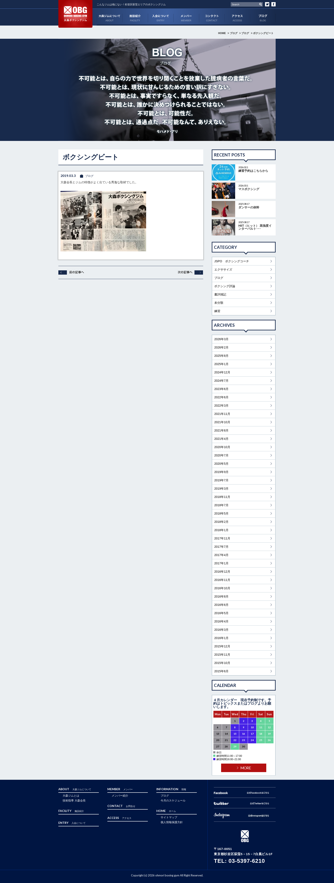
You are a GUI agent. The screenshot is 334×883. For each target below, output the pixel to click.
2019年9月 (221, 472)
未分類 (218, 302)
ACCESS (237, 17)
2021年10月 (222, 422)
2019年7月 (221, 480)
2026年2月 (221, 347)
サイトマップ (169, 817)
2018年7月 (221, 505)
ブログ (263, 17)
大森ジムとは (71, 795)
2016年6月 (221, 604)
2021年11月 (222, 414)
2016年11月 (222, 580)
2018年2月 (221, 521)
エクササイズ (223, 269)
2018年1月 (221, 530)
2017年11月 (222, 538)
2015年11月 (222, 654)
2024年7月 (221, 380)
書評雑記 (220, 294)
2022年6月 (221, 397)
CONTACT (212, 17)
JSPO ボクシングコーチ (231, 261)
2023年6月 (221, 389)
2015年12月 (222, 646)
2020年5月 (221, 463)
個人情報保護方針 (172, 822)
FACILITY (135, 17)
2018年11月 (222, 497)
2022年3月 (221, 405)
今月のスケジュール (173, 800)
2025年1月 (221, 364)
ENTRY (160, 17)
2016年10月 (222, 588)
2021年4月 (221, 438)
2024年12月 (222, 372)
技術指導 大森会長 (74, 800)
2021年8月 (221, 430)
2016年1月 (221, 638)
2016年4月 (221, 621)
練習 (217, 311)
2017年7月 (221, 546)
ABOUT (109, 17)
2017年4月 (221, 555)
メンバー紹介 (120, 795)
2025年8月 (221, 355)
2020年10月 (222, 447)
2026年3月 (221, 339)
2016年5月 (221, 613)
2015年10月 (222, 663)
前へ (71, 272)
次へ (190, 272)
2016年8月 (221, 596)
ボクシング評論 (224, 286)
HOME (222, 33)
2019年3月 (221, 488)
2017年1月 (221, 563)
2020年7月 (221, 455)
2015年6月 (221, 671)
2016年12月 (222, 571)
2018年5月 (221, 513)
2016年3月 (221, 629)
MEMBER (186, 17)
